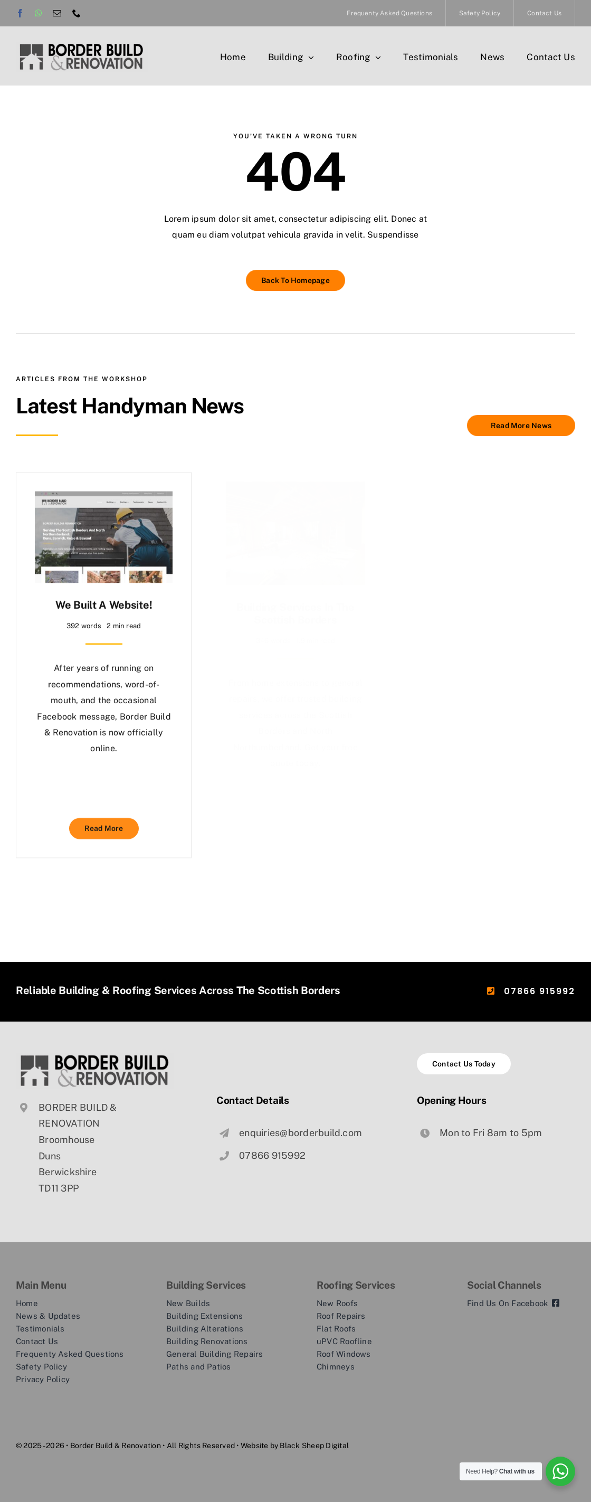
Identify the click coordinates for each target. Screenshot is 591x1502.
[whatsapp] (38, 13)
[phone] (76, 13)
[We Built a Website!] (104, 494)
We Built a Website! (103, 600)
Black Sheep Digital (314, 1445)
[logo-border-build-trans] (82, 46)
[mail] (57, 13)
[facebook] (20, 13)
